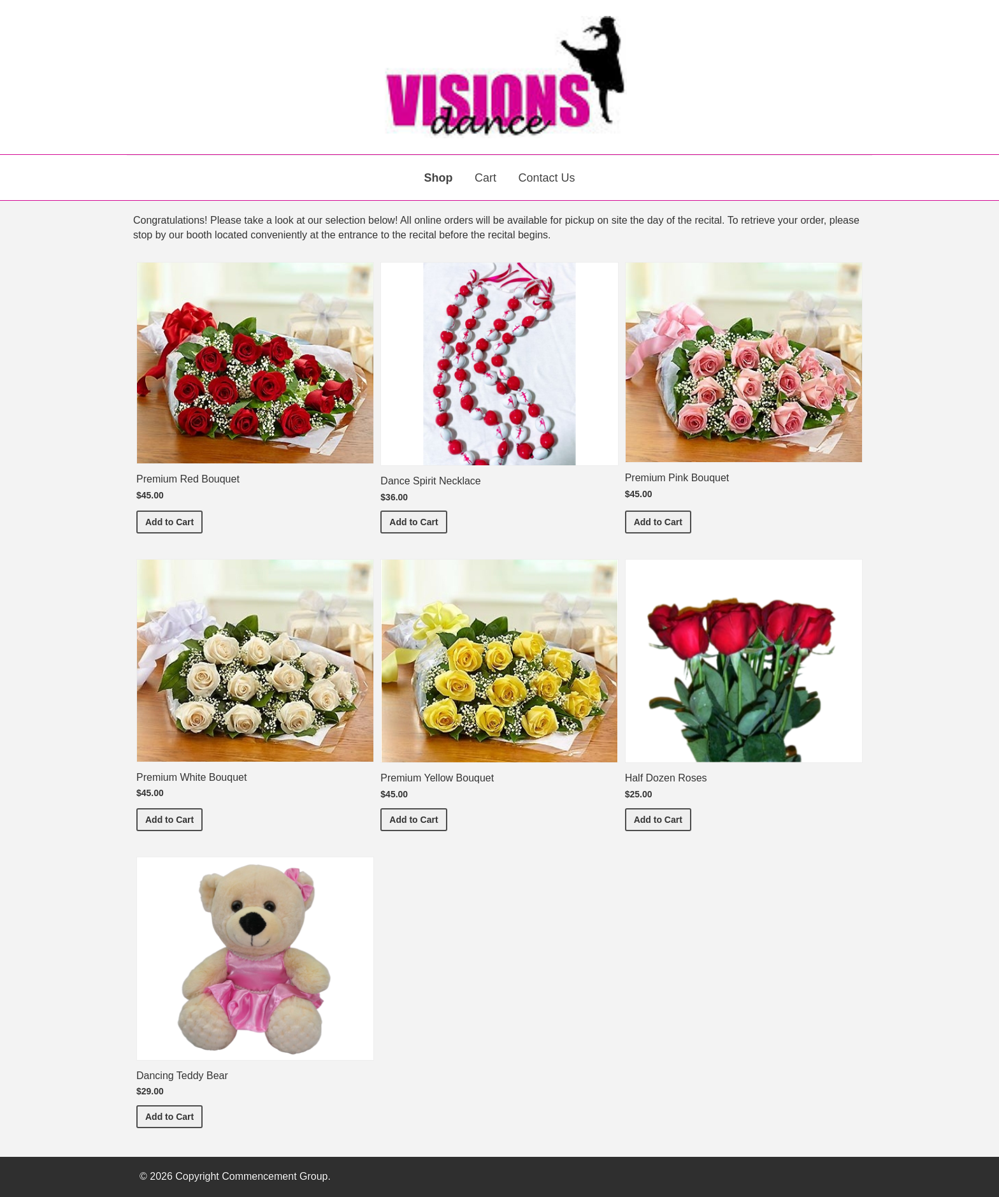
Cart (485, 177)
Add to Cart (174, 521)
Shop (438, 177)
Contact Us (546, 177)
